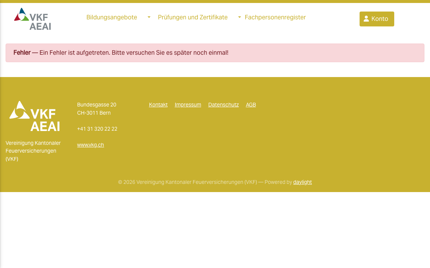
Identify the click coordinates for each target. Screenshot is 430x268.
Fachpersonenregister (275, 19)
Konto (375, 20)
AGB (251, 107)
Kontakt (158, 107)
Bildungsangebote (111, 19)
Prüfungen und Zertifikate (193, 19)
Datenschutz (223, 107)
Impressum (188, 107)
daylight (302, 184)
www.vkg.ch (90, 147)
